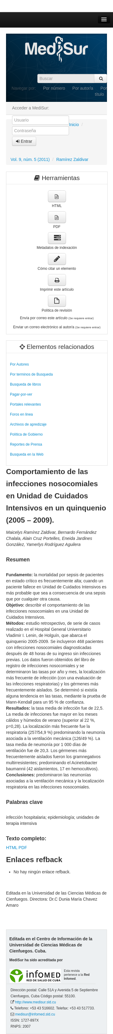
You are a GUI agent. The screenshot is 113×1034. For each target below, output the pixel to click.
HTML (11, 847)
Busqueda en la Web (26, 454)
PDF (22, 847)
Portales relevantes (25, 404)
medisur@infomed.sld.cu (35, 1014)
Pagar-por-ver (21, 394)
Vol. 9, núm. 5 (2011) (30, 159)
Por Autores (19, 364)
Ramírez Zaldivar (72, 159)
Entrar (24, 141)
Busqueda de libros (25, 384)
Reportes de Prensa (26, 444)
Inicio (74, 124)
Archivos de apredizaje (28, 424)
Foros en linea (21, 414)
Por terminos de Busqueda (31, 374)
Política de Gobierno (26, 434)
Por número (54, 88)
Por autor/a (82, 88)
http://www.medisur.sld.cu (35, 1002)
